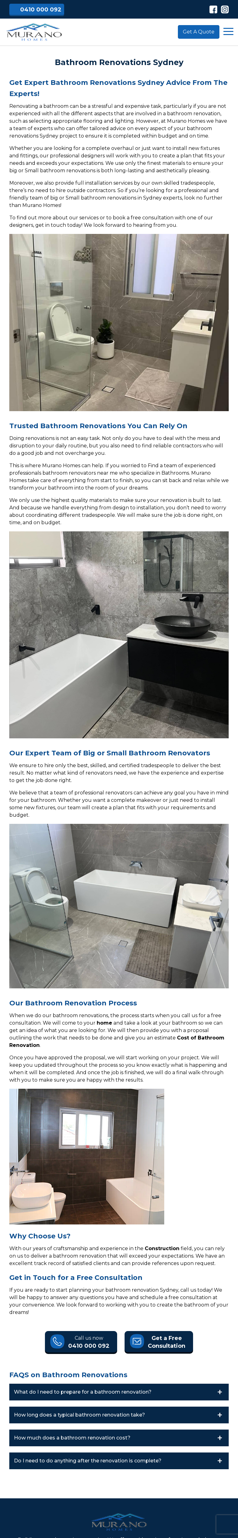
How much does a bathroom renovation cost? (72, 1438)
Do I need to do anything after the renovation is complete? (87, 1461)
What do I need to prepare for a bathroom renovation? (83, 1392)
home (104, 1023)
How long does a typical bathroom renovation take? (79, 1415)
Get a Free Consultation (166, 1342)
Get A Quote (198, 32)
